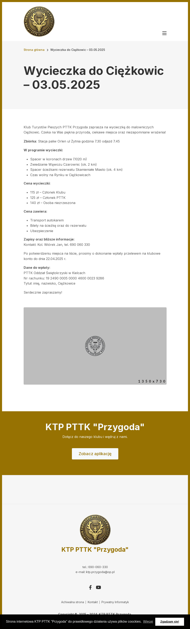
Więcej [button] (148, 621)
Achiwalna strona (72, 602)
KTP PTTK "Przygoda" (95, 549)
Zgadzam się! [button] (169, 621)
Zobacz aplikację (95, 453)
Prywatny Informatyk (115, 602)
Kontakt (93, 602)
